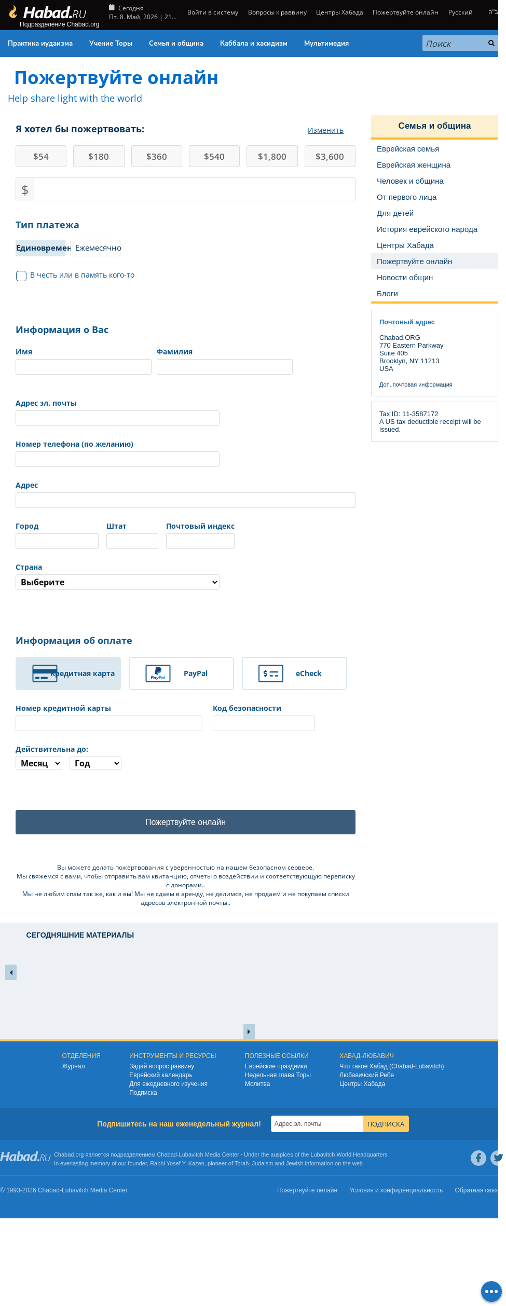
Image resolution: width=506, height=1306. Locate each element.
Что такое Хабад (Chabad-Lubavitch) (391, 1066)
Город (27, 526)
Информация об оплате (74, 640)
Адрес (27, 485)
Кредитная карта (82, 673)
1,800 (272, 156)
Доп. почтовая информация (416, 384)
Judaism (262, 1163)
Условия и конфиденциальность (396, 1190)
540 (214, 156)
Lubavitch (191, 1154)
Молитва (257, 1084)
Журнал (73, 1066)
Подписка (143, 1092)
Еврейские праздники (276, 1066)
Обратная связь (478, 1190)
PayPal (196, 673)
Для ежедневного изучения (168, 1084)
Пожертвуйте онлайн (406, 12)
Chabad (167, 1154)
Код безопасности (247, 708)
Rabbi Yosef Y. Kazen (177, 1163)
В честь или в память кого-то (75, 275)
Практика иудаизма (40, 43)
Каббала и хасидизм (254, 43)
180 (98, 156)
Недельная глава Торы (278, 1075)
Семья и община (176, 43)
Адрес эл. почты (46, 403)
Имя (24, 351)
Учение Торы (110, 43)
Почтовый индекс (200, 526)
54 (41, 156)
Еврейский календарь (161, 1075)
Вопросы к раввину (277, 12)
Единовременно (40, 247)
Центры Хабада (339, 12)
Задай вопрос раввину (161, 1066)
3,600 (330, 156)
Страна (29, 567)
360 (156, 156)
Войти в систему (212, 12)
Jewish (295, 1163)
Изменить (326, 130)
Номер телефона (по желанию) (74, 444)
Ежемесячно (97, 247)
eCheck (309, 673)
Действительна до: (52, 749)
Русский (460, 12)
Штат (116, 526)
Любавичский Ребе (366, 1075)
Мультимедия (326, 43)
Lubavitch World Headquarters (348, 1154)
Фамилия (175, 351)
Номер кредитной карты (63, 708)
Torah (242, 1163)
